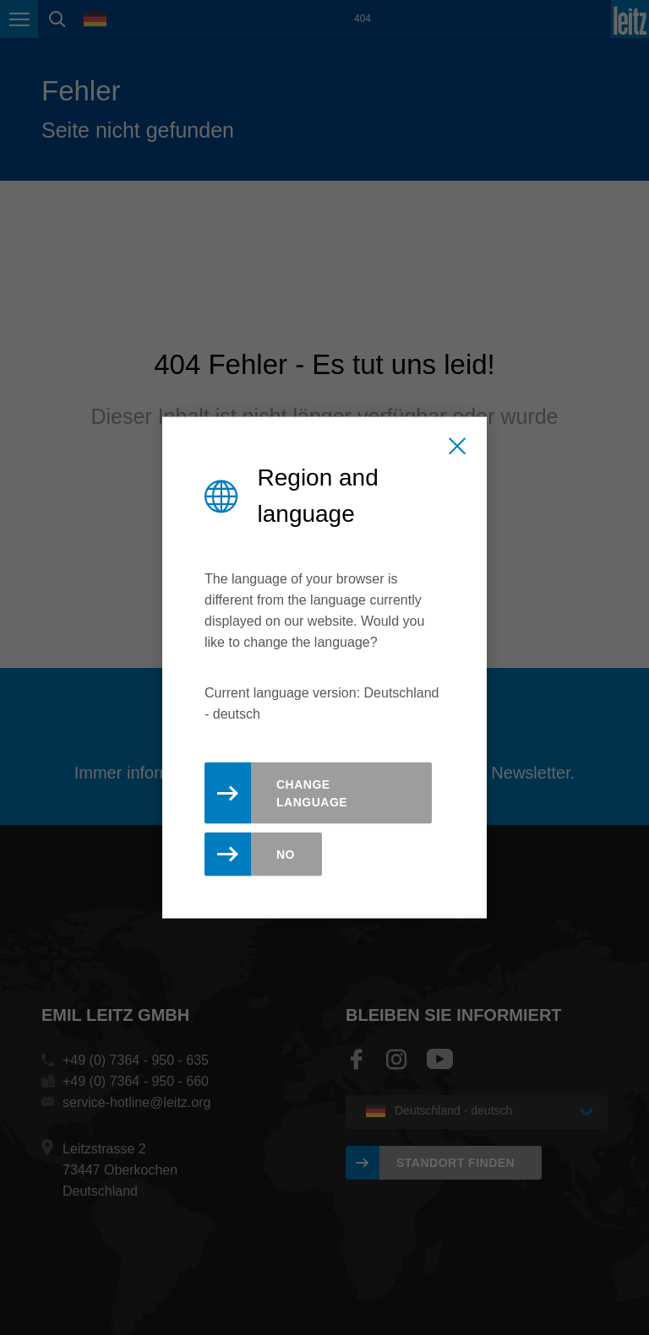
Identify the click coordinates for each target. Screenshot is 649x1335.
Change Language (311, 793)
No (285, 854)
